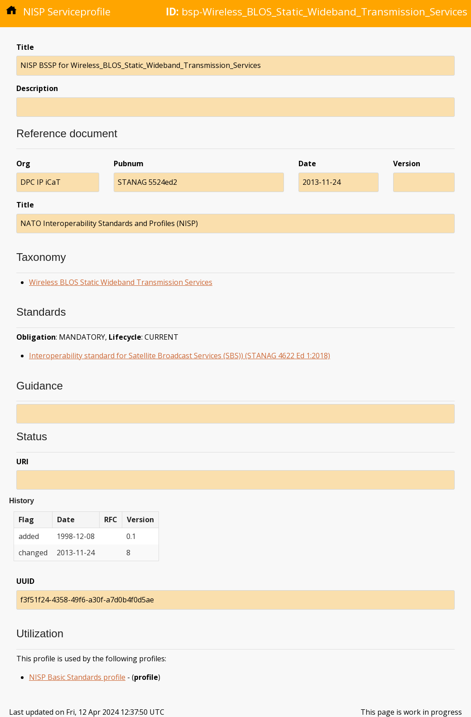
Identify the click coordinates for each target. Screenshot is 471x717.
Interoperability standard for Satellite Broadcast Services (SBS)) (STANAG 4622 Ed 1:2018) (179, 356)
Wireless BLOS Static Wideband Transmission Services (120, 282)
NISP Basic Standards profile (77, 677)
